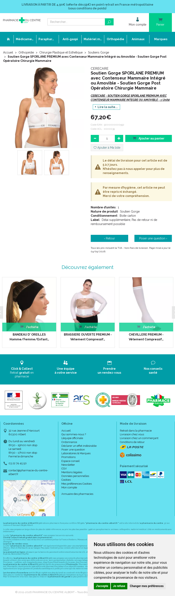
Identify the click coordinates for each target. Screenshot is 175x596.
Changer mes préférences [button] (147, 586)
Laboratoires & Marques (76, 453)
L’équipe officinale (72, 438)
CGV (64, 468)
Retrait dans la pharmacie (136, 430)
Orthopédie (26, 52)
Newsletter (68, 464)
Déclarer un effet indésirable (79, 445)
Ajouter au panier (148, 138)
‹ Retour (109, 238)
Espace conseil (70, 460)
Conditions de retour (132, 441)
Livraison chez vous (132, 434)
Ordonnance (69, 441)
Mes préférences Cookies (76, 483)
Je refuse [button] (119, 586)
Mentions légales (71, 472)
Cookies (66, 479)
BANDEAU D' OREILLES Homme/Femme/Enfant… (29, 337)
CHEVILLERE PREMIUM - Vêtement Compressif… (145, 337)
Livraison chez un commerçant (139, 438)
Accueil (8, 52)
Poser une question (73, 449)
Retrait (22, 369)
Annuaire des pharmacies (77, 493)
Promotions (68, 457)
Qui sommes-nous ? (73, 434)
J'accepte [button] (102, 586)
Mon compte (69, 487)
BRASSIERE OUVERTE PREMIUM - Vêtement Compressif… (87, 337)
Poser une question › (153, 238)
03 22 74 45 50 (18, 463)
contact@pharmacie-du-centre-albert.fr (28, 471)
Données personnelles (75, 476)
